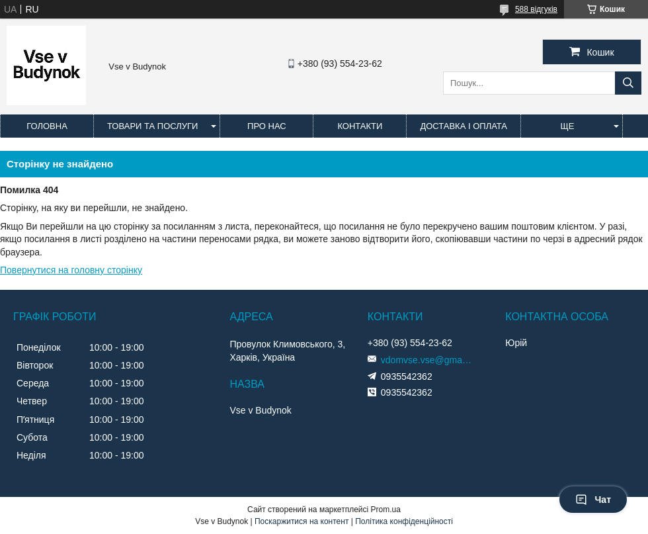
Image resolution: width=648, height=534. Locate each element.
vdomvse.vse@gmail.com (427, 360)
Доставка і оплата (463, 126)
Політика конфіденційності (404, 521)
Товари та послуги (152, 126)
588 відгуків (536, 9)
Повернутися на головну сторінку (71, 270)
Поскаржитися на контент (301, 521)
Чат (593, 500)
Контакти (359, 126)
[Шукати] (628, 83)
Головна (46, 126)
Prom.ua (386, 509)
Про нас (266, 126)
